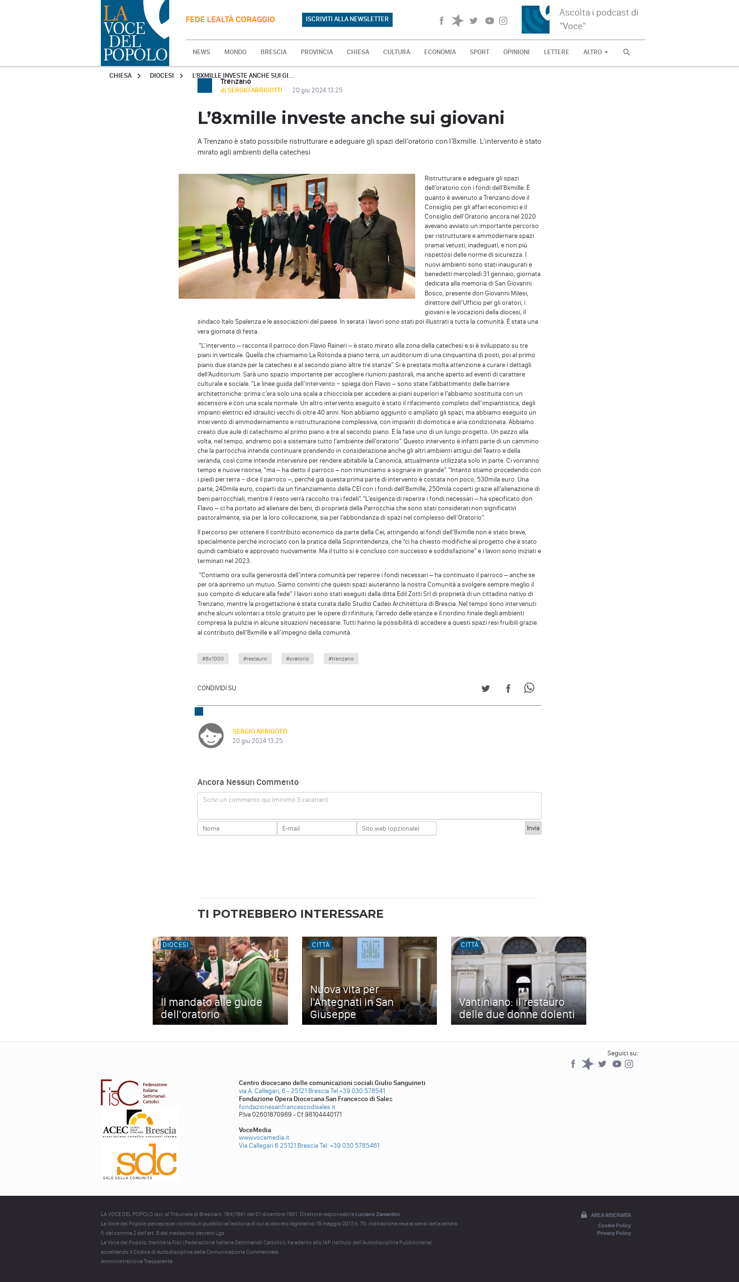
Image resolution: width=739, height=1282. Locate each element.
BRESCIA (274, 52)
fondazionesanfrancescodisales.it (287, 1107)
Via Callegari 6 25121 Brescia (278, 1146)
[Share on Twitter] (485, 690)
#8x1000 (213, 658)
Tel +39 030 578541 (357, 1091)
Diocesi (162, 76)
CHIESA (358, 52)
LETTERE (556, 52)
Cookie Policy (614, 1225)
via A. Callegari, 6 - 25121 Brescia (284, 1091)
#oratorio (297, 658)
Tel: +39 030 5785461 (349, 1146)
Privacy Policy (614, 1233)
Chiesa (120, 76)
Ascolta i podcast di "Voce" (599, 19)
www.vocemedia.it (264, 1138)
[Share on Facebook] (508, 690)
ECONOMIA (440, 52)
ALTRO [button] (595, 52)
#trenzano (341, 658)
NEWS (201, 52)
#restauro (255, 658)
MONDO (235, 52)
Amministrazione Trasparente (136, 1261)
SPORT (479, 52)
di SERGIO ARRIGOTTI (252, 90)
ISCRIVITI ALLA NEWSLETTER (347, 19)
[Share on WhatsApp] (531, 690)
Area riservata (605, 1215)
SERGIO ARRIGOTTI (259, 731)
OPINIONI (516, 52)
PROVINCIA (317, 52)
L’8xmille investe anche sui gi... (243, 76)
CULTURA (396, 52)
